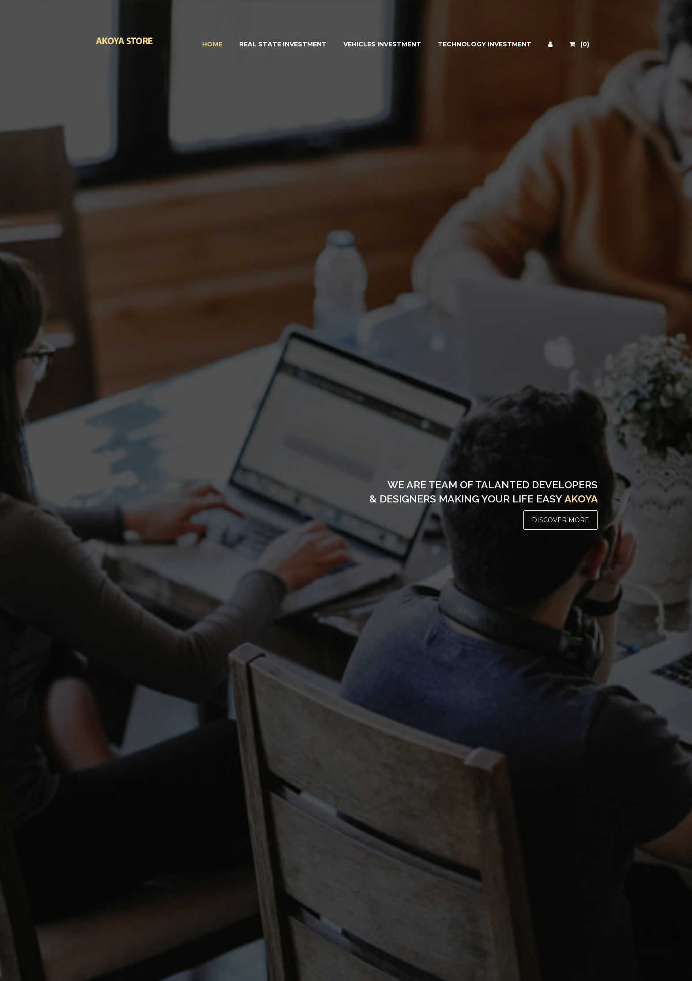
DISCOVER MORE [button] (560, 520)
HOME (212, 44)
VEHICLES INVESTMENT (382, 44)
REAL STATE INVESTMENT (283, 44)
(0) (579, 44)
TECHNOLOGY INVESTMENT (484, 44)
